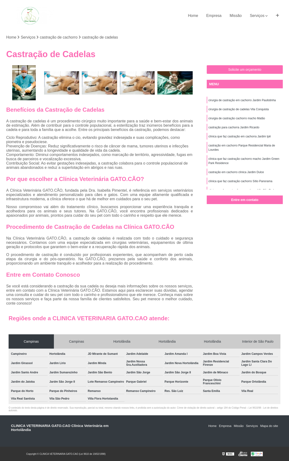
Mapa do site (269, 426)
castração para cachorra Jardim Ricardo (233, 127)
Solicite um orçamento (244, 69)
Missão (236, 16)
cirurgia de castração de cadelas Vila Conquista (238, 109)
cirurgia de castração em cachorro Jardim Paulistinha (242, 100)
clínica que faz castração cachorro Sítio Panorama (240, 181)
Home (193, 16)
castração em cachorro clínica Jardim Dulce (236, 172)
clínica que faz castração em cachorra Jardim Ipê (239, 136)
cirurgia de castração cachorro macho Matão (236, 118)
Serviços (257, 16)
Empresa (214, 16)
